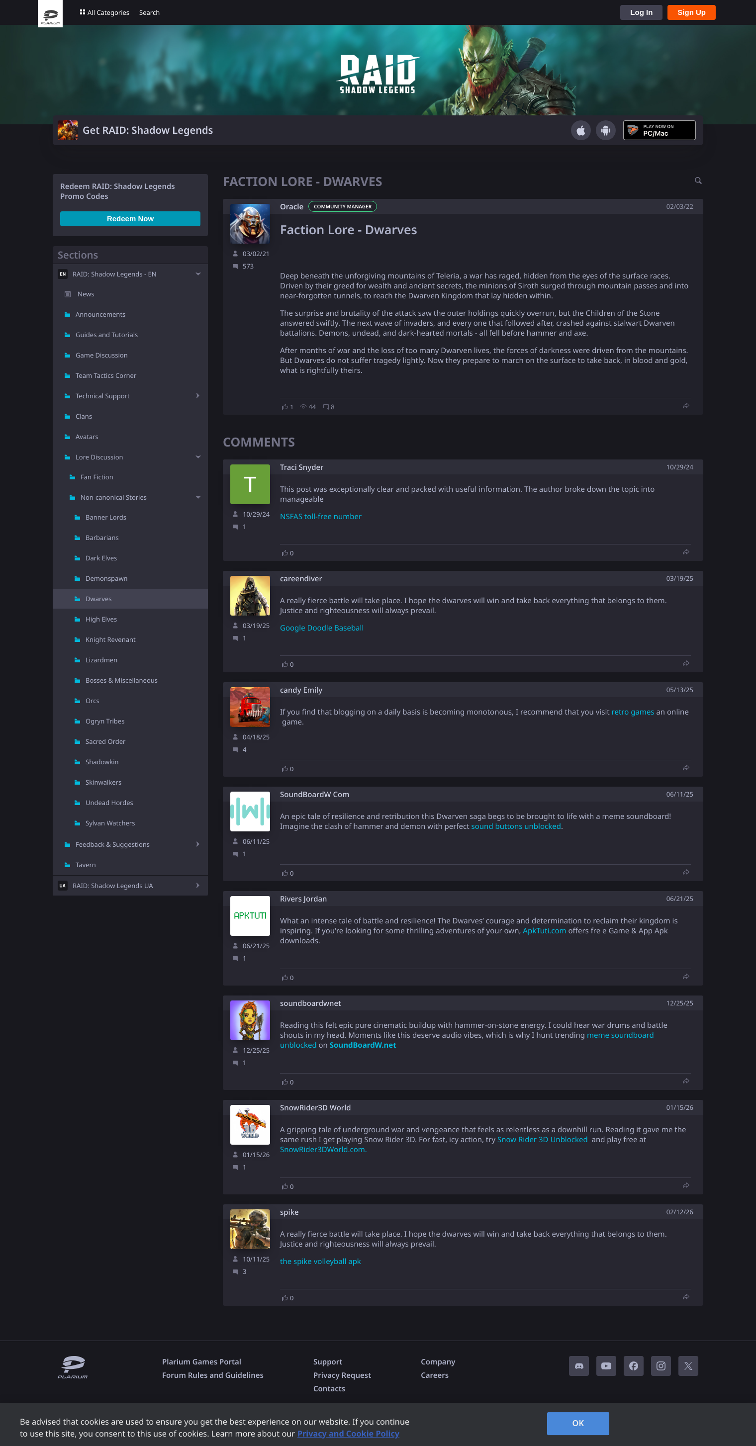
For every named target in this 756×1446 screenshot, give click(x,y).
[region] (378, 1424)
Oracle (291, 207)
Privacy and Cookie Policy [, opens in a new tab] (348, 1433)
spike (289, 1212)
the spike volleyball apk (320, 1261)
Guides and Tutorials (107, 334)
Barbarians (102, 537)
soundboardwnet (310, 1003)
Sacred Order (105, 741)
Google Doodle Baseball (322, 628)
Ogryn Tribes (105, 721)
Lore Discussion (99, 456)
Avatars (87, 436)
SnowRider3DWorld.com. (323, 1150)
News (86, 293)
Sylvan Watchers (110, 822)
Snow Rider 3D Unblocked (542, 1140)
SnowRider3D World (315, 1108)
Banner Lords (106, 517)
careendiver (301, 579)
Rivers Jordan (303, 899)
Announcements (100, 314)
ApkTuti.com (544, 931)
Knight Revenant (111, 639)
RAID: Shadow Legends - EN (115, 274)
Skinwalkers (103, 782)
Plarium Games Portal (201, 1362)
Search (149, 12)
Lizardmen (101, 659)
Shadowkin (102, 761)
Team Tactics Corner (106, 375)
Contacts (329, 1389)
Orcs (92, 700)
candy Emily (301, 690)
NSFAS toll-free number (321, 517)
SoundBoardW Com (314, 795)
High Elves (101, 619)
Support (327, 1362)
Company (438, 1362)
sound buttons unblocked (516, 826)
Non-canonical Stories (114, 497)
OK (578, 1423)
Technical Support (103, 395)
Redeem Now (130, 218)
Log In (641, 12)
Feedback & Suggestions (113, 844)
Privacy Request (342, 1375)
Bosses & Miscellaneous (122, 680)
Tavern (86, 864)
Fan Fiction (97, 476)
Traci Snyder (301, 467)
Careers (435, 1375)
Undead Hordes (109, 802)
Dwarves (99, 598)
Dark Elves (101, 557)
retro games (633, 712)
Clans (84, 416)
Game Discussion (102, 355)
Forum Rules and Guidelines (213, 1375)
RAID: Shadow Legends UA (113, 885)
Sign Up (691, 12)
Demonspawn (107, 578)
